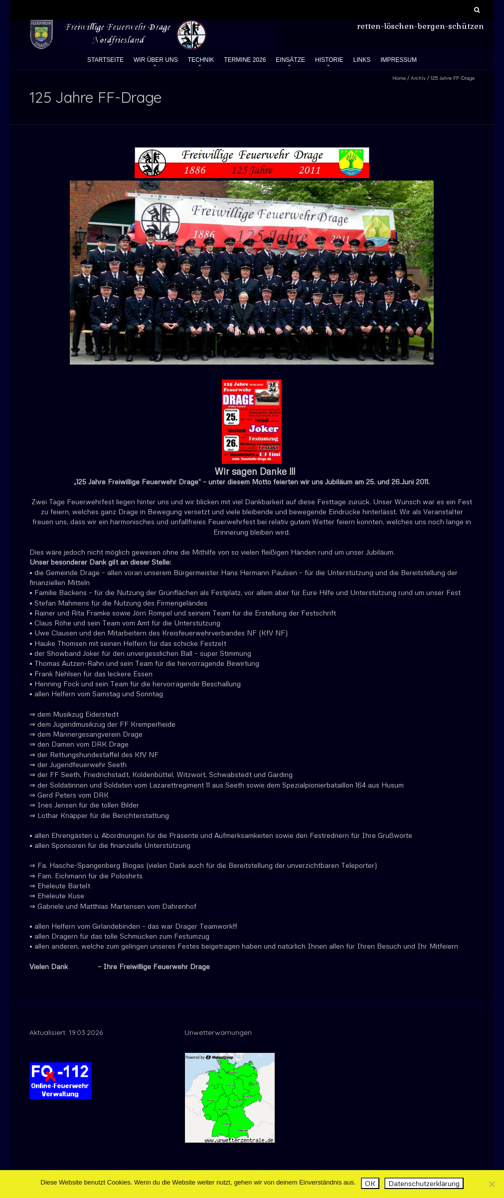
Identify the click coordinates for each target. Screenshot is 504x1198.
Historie (329, 59)
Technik (201, 59)
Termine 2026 (245, 59)
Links (362, 59)
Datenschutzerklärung (424, 1183)
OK (370, 1183)
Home (399, 78)
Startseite (105, 59)
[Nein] (492, 1184)
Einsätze (290, 59)
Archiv (418, 78)
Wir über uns (156, 59)
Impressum (398, 59)
